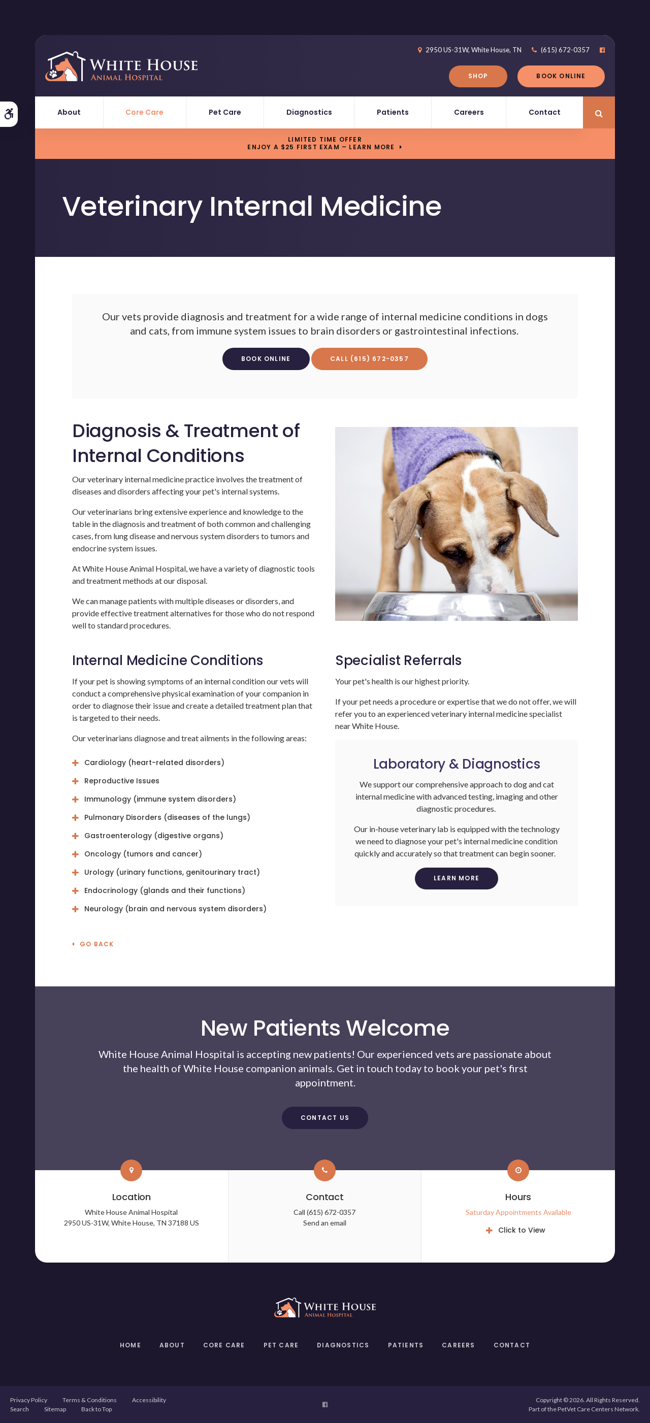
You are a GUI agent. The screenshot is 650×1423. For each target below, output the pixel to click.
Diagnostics (309, 112)
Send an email (324, 1222)
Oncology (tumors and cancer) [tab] (143, 854)
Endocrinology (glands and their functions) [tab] (164, 890)
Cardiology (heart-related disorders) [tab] (154, 762)
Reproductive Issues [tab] (121, 781)
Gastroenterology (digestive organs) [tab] (153, 836)
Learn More (456, 878)
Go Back (97, 944)
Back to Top (96, 1409)
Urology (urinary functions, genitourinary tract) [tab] (172, 872)
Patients (393, 112)
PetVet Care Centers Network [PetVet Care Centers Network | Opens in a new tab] (598, 1409)
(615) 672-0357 (565, 50)
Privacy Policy (28, 1400)
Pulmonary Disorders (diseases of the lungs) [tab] (167, 817)
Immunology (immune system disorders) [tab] (160, 799)
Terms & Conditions (89, 1400)
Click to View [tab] (521, 1230)
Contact (545, 112)
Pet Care (225, 112)
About (69, 112)
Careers (469, 112)
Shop (478, 76)
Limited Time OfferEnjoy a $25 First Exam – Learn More (321, 143)
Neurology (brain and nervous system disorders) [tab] (176, 909)
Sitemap (55, 1409)
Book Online (561, 76)
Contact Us (325, 1117)
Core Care (144, 112)
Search (19, 1409)
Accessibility (149, 1400)
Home (130, 1345)
